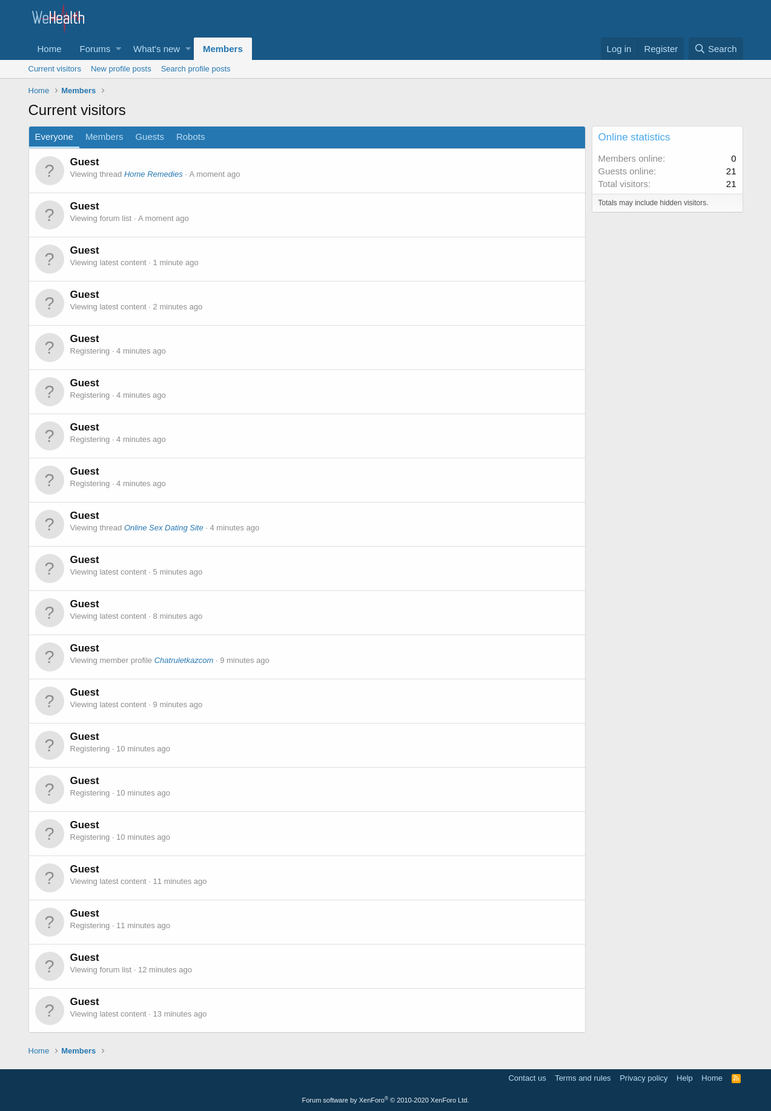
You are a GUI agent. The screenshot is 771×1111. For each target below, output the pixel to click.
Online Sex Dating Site (164, 527)
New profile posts (121, 68)
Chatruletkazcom (184, 660)
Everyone (54, 136)
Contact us (527, 1078)
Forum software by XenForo (385, 1100)
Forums (95, 49)
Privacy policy (643, 1078)
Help (685, 1078)
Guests (149, 136)
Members (223, 49)
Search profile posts (196, 68)
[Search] (716, 49)
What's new (156, 49)
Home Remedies (153, 174)
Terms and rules (583, 1078)
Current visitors (54, 68)
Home (50, 49)
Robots (190, 136)
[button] (118, 49)
